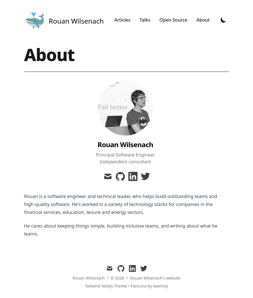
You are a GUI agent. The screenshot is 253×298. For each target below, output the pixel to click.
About (202, 20)
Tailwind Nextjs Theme (106, 286)
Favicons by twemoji (149, 286)
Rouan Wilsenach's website (155, 278)
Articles (122, 20)
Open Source (173, 20)
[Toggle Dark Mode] (223, 19)
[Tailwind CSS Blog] (64, 19)
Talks (144, 20)
